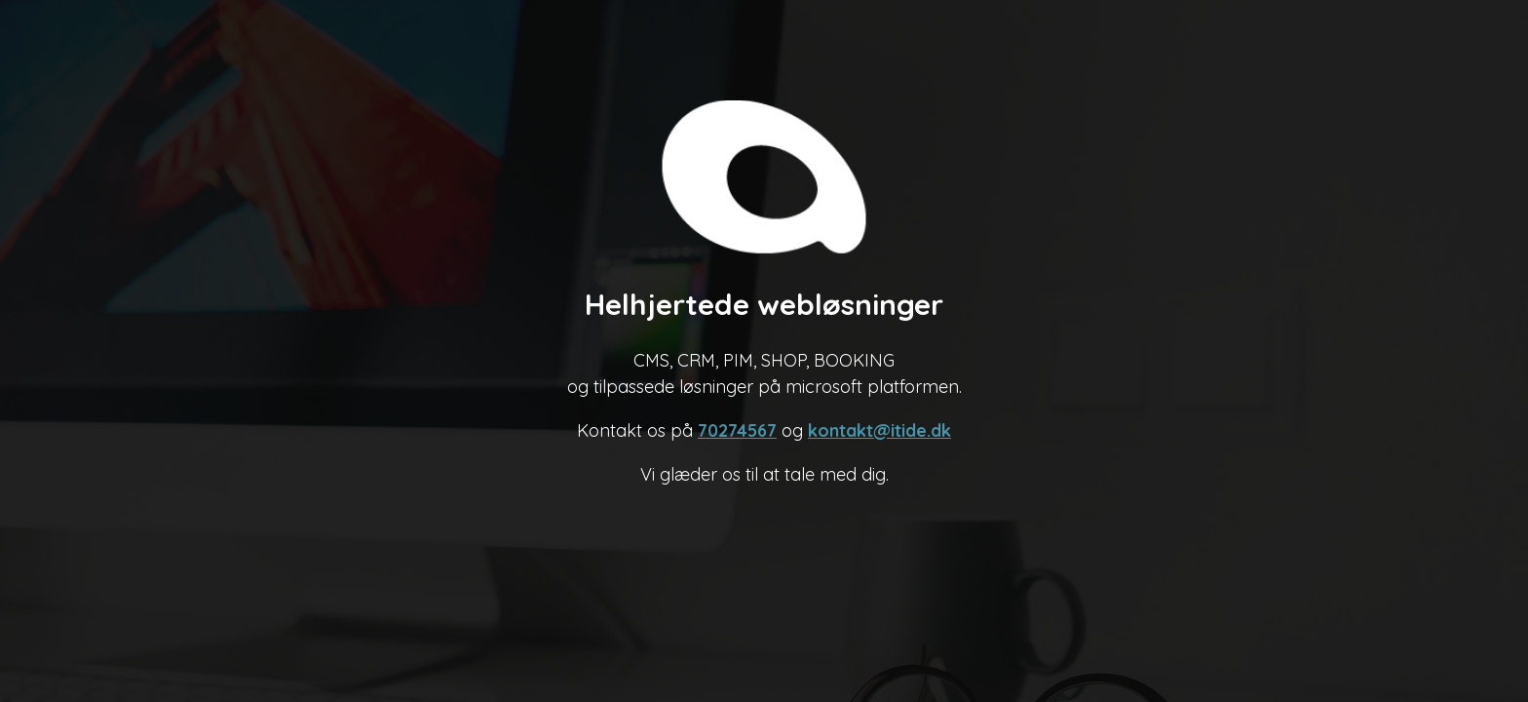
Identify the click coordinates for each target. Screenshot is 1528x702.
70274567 (737, 430)
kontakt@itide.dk (879, 430)
